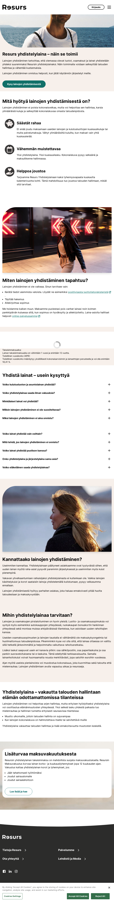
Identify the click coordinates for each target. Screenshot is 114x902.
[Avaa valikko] (109, 7)
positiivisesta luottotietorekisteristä (89, 292)
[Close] (109, 891)
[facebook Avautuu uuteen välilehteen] (4, 871)
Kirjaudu (96, 7)
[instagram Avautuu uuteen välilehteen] (16, 871)
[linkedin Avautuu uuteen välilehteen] (10, 871)
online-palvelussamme (26, 316)
